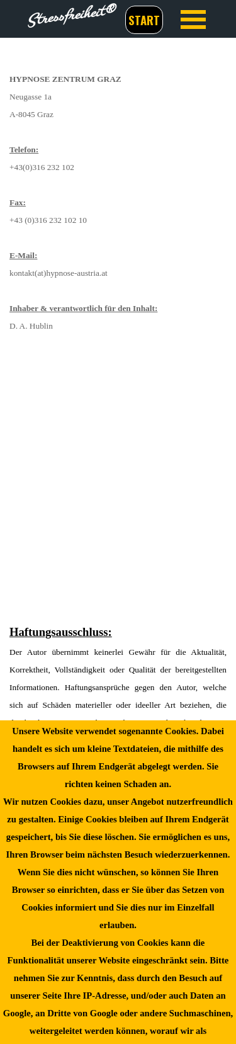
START (144, 19)
